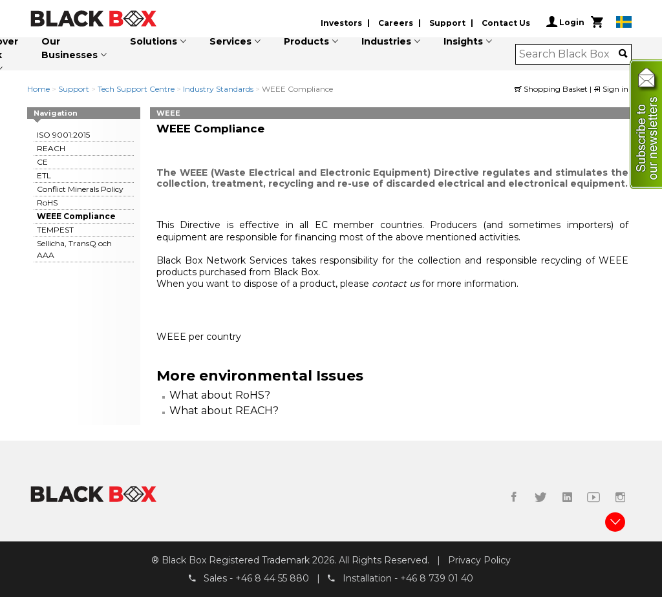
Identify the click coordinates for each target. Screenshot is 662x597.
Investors (341, 23)
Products (306, 41)
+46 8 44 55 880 (272, 578)
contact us (397, 283)
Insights (463, 41)
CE (42, 162)
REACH (51, 148)
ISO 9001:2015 (63, 135)
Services (230, 41)
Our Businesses (69, 48)
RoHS (47, 202)
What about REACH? (224, 410)
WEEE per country (198, 336)
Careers (395, 23)
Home (38, 89)
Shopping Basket (552, 89)
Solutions (153, 41)
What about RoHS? (219, 395)
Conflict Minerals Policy (80, 189)
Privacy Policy (479, 560)
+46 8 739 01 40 (436, 578)
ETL (44, 175)
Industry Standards (218, 89)
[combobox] (569, 54)
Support (447, 23)
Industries (386, 41)
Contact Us (506, 23)
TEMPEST (55, 230)
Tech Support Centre (136, 89)
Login (565, 22)
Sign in (610, 89)
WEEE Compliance (76, 216)
